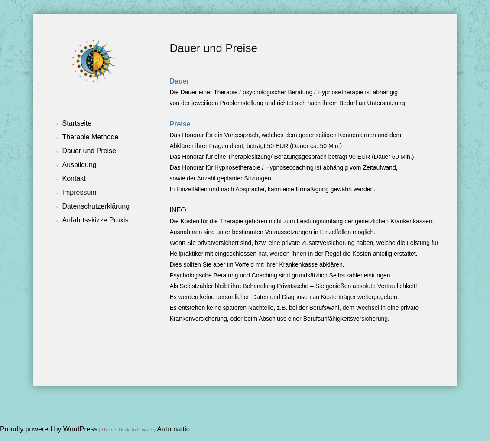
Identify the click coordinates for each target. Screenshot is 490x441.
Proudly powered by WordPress (48, 429)
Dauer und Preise (89, 151)
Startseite (77, 123)
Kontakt (74, 178)
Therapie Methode (90, 137)
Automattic (173, 429)
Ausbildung (79, 164)
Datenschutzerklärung (96, 206)
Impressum (79, 192)
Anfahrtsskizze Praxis (95, 220)
